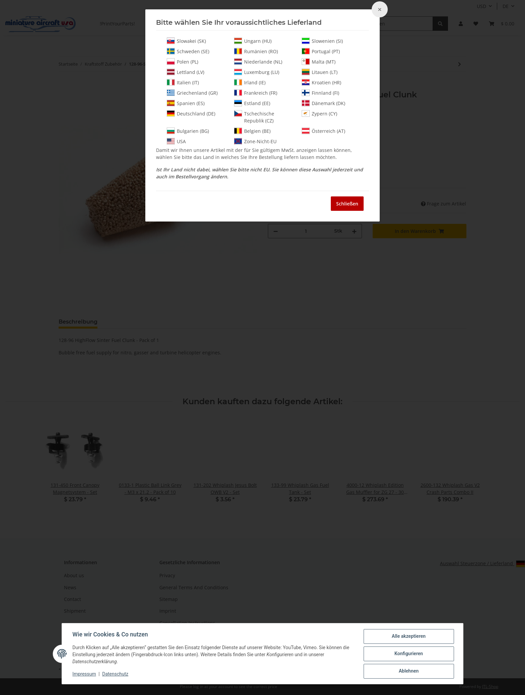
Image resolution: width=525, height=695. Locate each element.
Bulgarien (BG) (188, 130)
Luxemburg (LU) (256, 72)
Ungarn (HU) (253, 40)
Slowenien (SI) (322, 40)
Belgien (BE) (252, 130)
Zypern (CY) (319, 113)
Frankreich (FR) (255, 92)
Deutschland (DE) (191, 113)
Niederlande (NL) (258, 61)
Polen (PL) (182, 61)
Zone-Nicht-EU (255, 141)
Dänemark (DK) (323, 103)
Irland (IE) (250, 82)
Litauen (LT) (320, 72)
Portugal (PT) (321, 51)
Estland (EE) (252, 103)
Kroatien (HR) (321, 82)
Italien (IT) (183, 82)
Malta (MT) (318, 61)
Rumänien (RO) (256, 51)
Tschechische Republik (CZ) (254, 117)
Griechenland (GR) (192, 92)
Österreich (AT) (323, 130)
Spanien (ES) (186, 103)
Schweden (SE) (188, 51)
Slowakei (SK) (186, 40)
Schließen (347, 203)
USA (176, 141)
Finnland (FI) (320, 92)
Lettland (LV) (185, 72)
